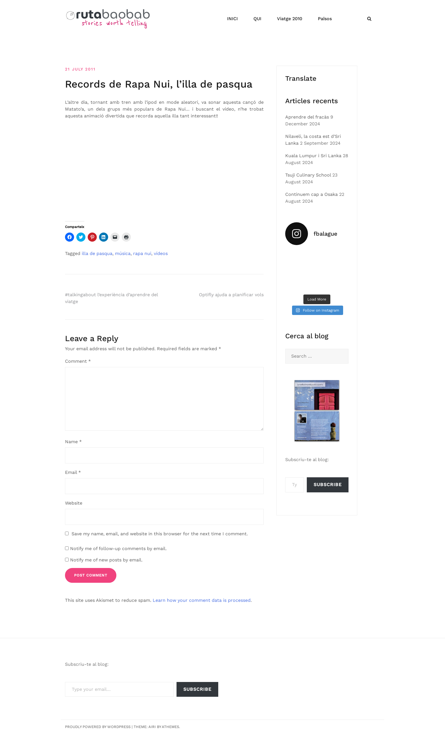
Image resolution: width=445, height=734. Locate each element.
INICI (232, 18)
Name (73, 441)
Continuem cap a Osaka (311, 194)
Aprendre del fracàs (307, 117)
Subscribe (328, 484)
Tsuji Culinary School (308, 175)
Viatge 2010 (289, 18)
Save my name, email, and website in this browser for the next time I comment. (160, 533)
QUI (257, 18)
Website (73, 503)
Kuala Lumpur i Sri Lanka (313, 155)
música (123, 253)
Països (325, 18)
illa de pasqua (97, 253)
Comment (78, 361)
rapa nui (142, 253)
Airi (152, 727)
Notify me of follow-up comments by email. (118, 548)
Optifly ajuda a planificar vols (231, 294)
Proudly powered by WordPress (98, 727)
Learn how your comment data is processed (202, 600)
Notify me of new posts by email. (106, 560)
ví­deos (161, 253)
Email (73, 472)
